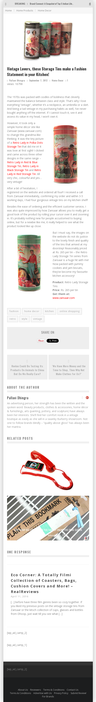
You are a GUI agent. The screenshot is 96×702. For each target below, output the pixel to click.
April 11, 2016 (20, 596)
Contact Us (72, 689)
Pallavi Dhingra (17, 80)
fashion (14, 311)
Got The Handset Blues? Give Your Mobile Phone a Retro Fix (48, 481)
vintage (37, 318)
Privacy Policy (61, 693)
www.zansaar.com (64, 298)
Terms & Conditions (53, 689)
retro (13, 318)
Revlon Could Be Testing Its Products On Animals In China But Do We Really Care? (27, 370)
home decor (31, 311)
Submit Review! (78, 693)
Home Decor (58, 80)
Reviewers (35, 689)
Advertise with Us (42, 693)
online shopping (70, 311)
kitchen (49, 311)
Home (8, 10)
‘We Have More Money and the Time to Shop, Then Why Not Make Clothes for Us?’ (69, 370)
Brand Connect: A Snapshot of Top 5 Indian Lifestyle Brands (56, 3)
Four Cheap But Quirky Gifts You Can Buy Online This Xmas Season (48, 530)
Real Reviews (35, 486)
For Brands (48, 696)
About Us (23, 689)
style (24, 318)
